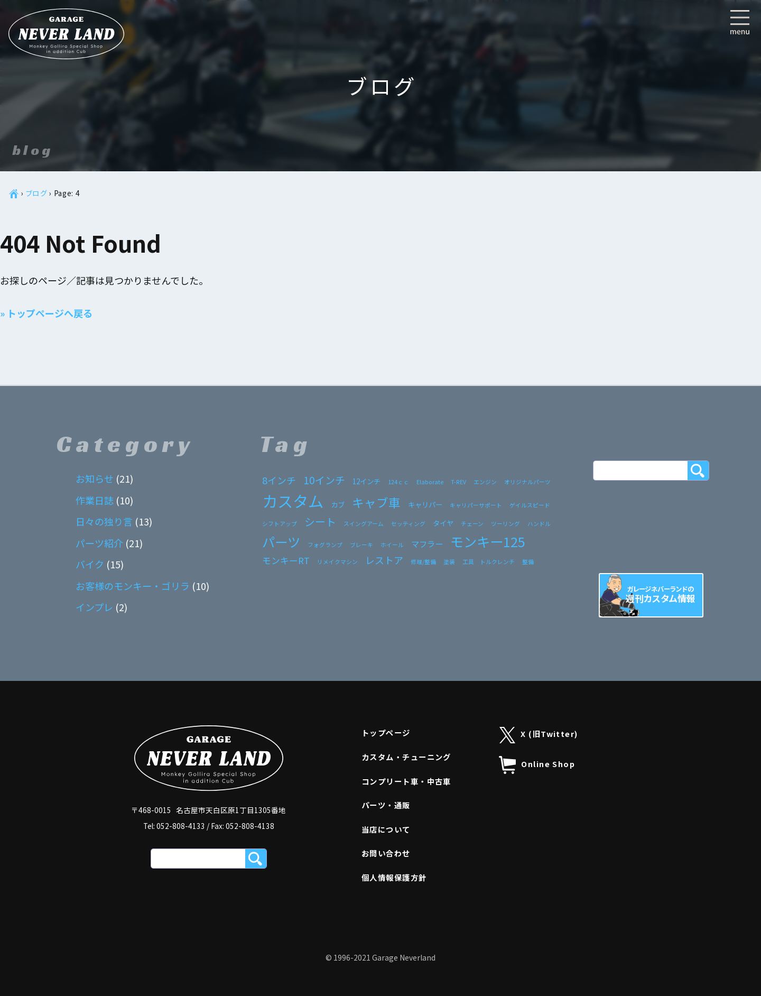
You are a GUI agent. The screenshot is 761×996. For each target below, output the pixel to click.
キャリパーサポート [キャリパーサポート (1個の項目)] (476, 505)
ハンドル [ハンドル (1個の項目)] (539, 524)
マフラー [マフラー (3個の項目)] (427, 543)
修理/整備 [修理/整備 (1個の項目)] (423, 562)
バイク (90, 564)
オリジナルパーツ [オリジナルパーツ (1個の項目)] (527, 482)
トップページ (386, 732)
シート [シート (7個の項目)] (320, 521)
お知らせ (95, 478)
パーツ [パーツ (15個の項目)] (281, 541)
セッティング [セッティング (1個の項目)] (408, 524)
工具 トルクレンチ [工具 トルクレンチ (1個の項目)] (488, 562)
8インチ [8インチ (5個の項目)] (279, 480)
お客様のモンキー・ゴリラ (133, 586)
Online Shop (537, 765)
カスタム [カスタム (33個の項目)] (292, 501)
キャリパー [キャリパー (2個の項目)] (425, 504)
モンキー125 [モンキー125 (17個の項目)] (487, 541)
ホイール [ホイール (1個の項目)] (392, 545)
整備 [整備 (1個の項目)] (528, 562)
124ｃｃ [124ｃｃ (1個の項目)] (398, 482)
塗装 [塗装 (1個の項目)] (449, 562)
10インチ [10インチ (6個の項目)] (324, 480)
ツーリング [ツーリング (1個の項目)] (505, 524)
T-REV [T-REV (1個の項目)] (458, 482)
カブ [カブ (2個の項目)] (338, 504)
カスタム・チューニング (406, 756)
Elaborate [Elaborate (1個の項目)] (429, 482)
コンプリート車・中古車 (406, 781)
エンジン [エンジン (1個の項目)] (485, 482)
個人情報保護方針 (394, 877)
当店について (386, 829)
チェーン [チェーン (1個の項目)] (472, 524)
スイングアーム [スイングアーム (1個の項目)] (364, 524)
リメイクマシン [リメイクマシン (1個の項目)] (337, 562)
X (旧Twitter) (538, 735)
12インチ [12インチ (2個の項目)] (366, 481)
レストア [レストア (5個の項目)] (384, 560)
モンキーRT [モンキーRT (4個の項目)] (286, 560)
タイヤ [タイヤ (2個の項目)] (443, 523)
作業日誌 (95, 500)
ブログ (37, 193)
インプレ (94, 607)
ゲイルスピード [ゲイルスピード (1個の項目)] (529, 505)
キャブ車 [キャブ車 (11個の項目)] (376, 502)
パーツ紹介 (99, 543)
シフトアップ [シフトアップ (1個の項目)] (279, 524)
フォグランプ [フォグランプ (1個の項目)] (325, 545)
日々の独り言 (104, 521)
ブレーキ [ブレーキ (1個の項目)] (361, 545)
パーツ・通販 (386, 804)
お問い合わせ (386, 853)
